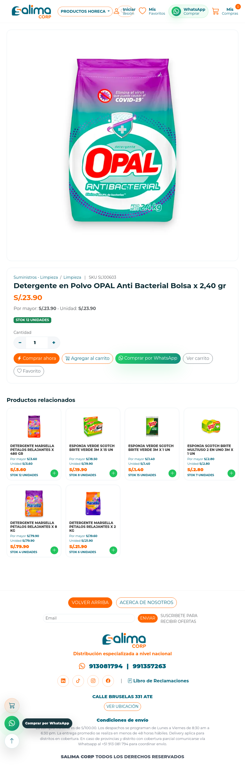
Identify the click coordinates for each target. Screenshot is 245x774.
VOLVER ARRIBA (90, 602)
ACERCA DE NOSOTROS (146, 602)
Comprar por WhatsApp (148, 358)
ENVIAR (147, 618)
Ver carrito (198, 358)
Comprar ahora (36, 358)
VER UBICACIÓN (122, 706)
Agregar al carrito (87, 358)
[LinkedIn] (63, 681)
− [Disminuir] (19, 343)
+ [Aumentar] (53, 343)
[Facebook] (108, 681)
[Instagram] (93, 681)
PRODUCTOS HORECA (83, 11)
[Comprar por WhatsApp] (188, 11)
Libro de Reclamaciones (158, 680)
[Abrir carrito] (11, 705)
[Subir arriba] (11, 741)
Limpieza (72, 277)
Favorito (28, 371)
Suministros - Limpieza (36, 277)
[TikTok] (78, 681)
